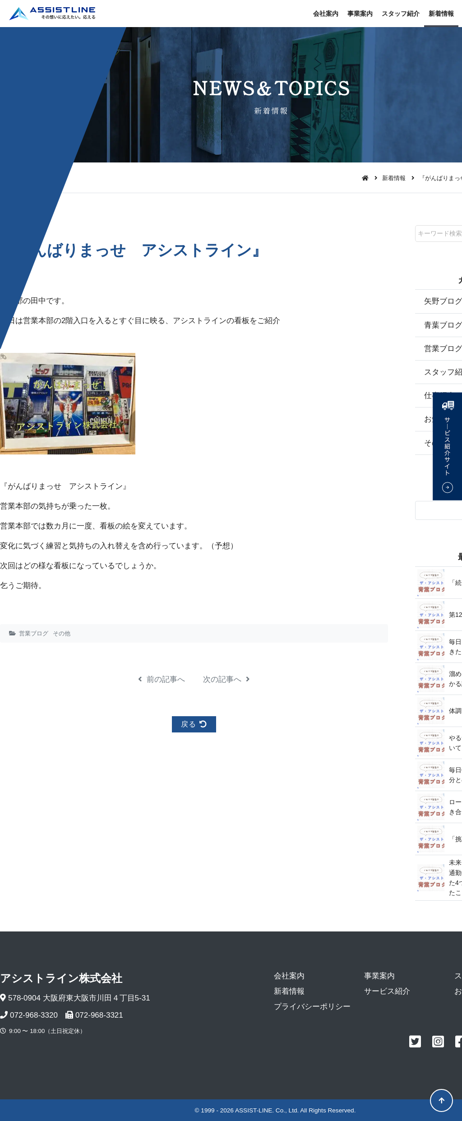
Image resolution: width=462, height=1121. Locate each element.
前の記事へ (161, 679)
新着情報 (441, 13)
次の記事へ (226, 679)
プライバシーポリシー (312, 1006)
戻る (194, 724)
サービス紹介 (387, 991)
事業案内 (360, 13)
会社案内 (325, 13)
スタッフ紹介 (401, 13)
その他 (61, 633)
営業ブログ (33, 633)
